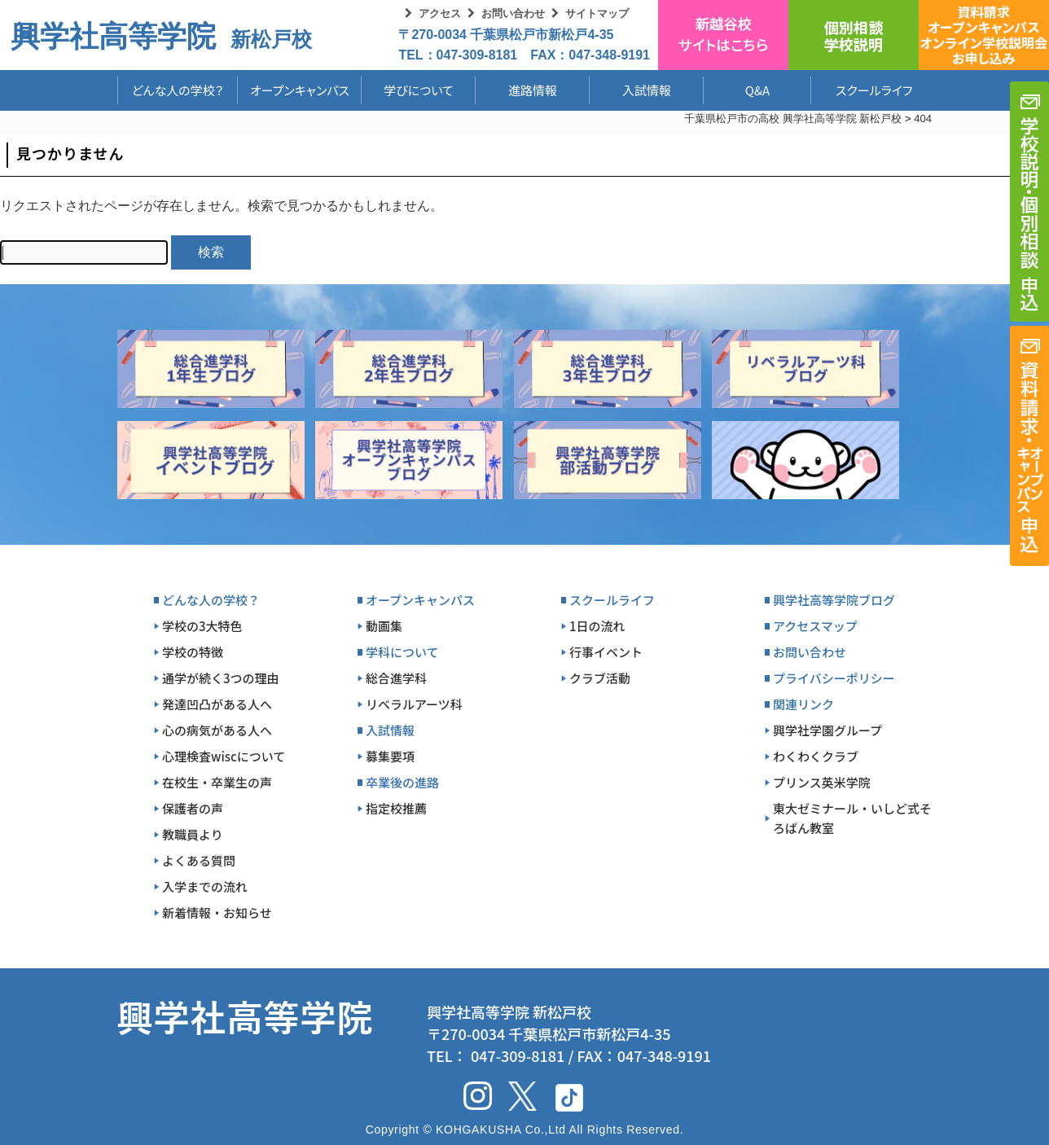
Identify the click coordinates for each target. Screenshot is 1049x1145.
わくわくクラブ (815, 756)
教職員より (192, 834)
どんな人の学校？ (178, 90)
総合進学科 (396, 678)
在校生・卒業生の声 (217, 782)
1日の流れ (597, 625)
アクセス (440, 13)
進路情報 (532, 90)
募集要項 (390, 756)
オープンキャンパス (299, 90)
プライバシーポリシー (834, 678)
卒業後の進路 (402, 782)
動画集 (384, 625)
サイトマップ (597, 13)
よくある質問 (198, 860)
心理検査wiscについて (223, 756)
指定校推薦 (396, 808)
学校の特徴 (192, 651)
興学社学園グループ (827, 730)
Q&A (757, 90)
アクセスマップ (815, 625)
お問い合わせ (513, 13)
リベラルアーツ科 (414, 704)
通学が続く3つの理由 (220, 678)
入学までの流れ (205, 886)
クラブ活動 (599, 678)
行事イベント (606, 651)
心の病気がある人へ (217, 730)
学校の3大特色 (202, 625)
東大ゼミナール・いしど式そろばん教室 (852, 818)
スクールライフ (861, 90)
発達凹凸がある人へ (217, 704)
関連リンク (803, 704)
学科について (402, 651)
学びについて (419, 90)
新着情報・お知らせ (217, 912)
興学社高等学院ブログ (834, 599)
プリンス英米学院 (822, 782)
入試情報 (646, 90)
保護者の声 (192, 808)
